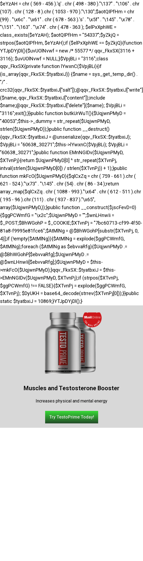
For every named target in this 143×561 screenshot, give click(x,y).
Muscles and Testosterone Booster (71, 388)
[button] (71, 417)
